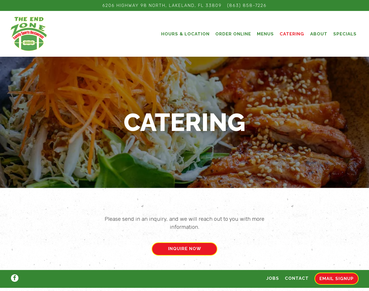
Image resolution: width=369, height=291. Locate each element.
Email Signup (336, 266)
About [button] (318, 34)
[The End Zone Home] (29, 33)
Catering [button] (292, 34)
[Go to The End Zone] (162, 5)
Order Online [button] (233, 34)
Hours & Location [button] (185, 34)
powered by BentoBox (184, 283)
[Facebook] (14, 266)
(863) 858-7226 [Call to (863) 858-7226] (247, 5)
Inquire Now (184, 246)
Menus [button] (265, 34)
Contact (297, 266)
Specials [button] (345, 34)
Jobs (272, 266)
